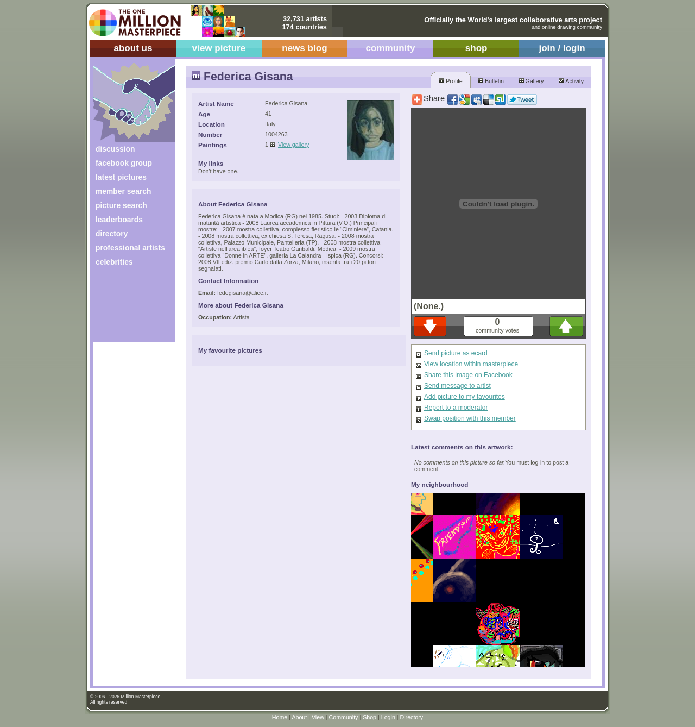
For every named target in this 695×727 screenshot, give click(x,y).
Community (343, 717)
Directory (412, 717)
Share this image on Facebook (468, 375)
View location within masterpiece (471, 364)
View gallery (293, 144)
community (390, 48)
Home (279, 717)
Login (388, 717)
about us (132, 48)
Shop (369, 717)
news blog (304, 48)
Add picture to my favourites (464, 396)
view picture (219, 48)
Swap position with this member (470, 418)
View (318, 717)
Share (434, 98)
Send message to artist (457, 386)
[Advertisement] (127, 308)
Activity (571, 81)
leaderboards (119, 219)
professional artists (130, 247)
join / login (562, 48)
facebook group (124, 163)
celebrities (114, 262)
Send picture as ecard (456, 353)
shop (476, 48)
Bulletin (491, 81)
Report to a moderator (456, 407)
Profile (450, 81)
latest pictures (121, 177)
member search (123, 191)
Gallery (531, 81)
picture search (121, 205)
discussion (115, 149)
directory (112, 233)
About (299, 717)
